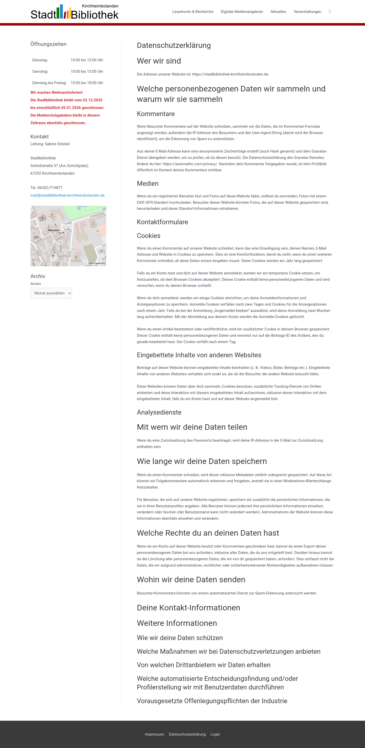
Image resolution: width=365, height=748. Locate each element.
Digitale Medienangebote (242, 11)
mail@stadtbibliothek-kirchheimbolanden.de (67, 195)
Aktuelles (278, 11)
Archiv (35, 284)
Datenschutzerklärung (187, 734)
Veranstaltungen (307, 11)
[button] (330, 11)
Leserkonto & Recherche (192, 11)
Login (215, 734)
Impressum (154, 734)
